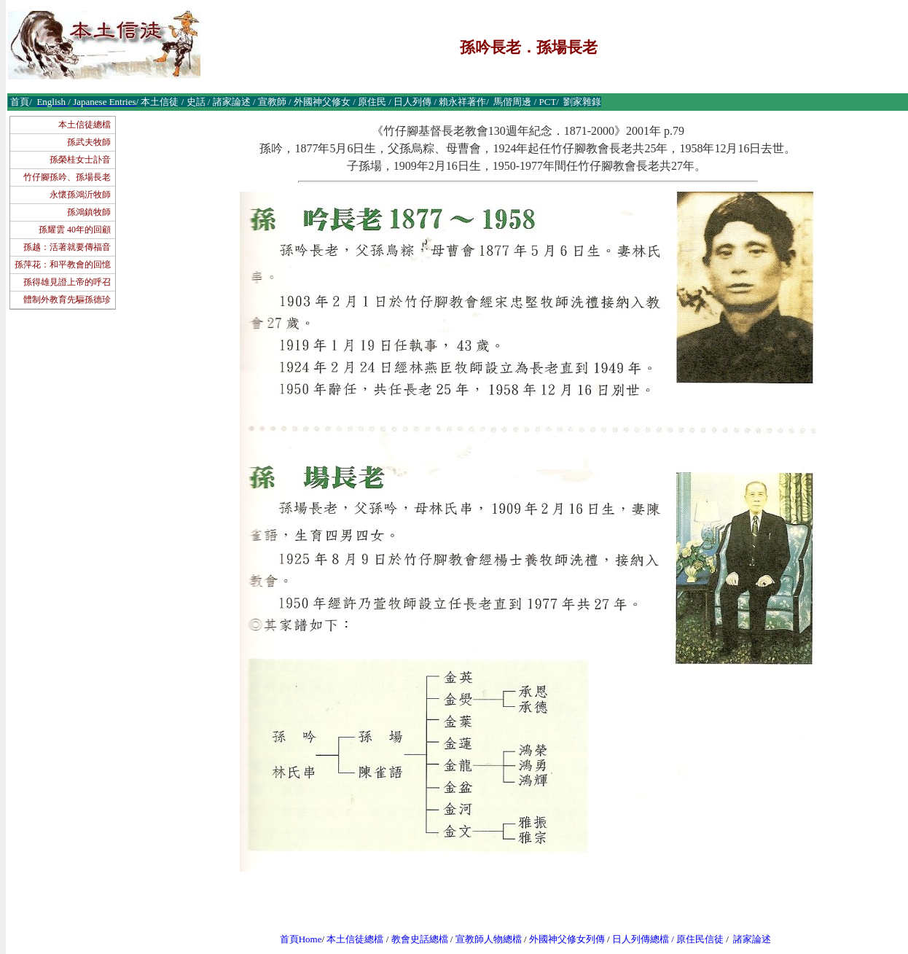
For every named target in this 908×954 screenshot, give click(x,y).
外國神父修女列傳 (567, 939)
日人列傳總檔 (640, 939)
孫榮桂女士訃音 (80, 160)
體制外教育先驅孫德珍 (67, 299)
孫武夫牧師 (89, 142)
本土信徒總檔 (84, 125)
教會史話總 (415, 939)
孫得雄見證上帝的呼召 (67, 282)
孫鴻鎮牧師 (89, 212)
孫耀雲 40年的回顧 (75, 229)
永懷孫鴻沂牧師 (80, 194)
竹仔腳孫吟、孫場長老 (67, 177)
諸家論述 (752, 939)
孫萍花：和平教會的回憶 (63, 264)
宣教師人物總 (483, 939)
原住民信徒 (700, 939)
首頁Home (301, 939)
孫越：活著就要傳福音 (67, 247)
